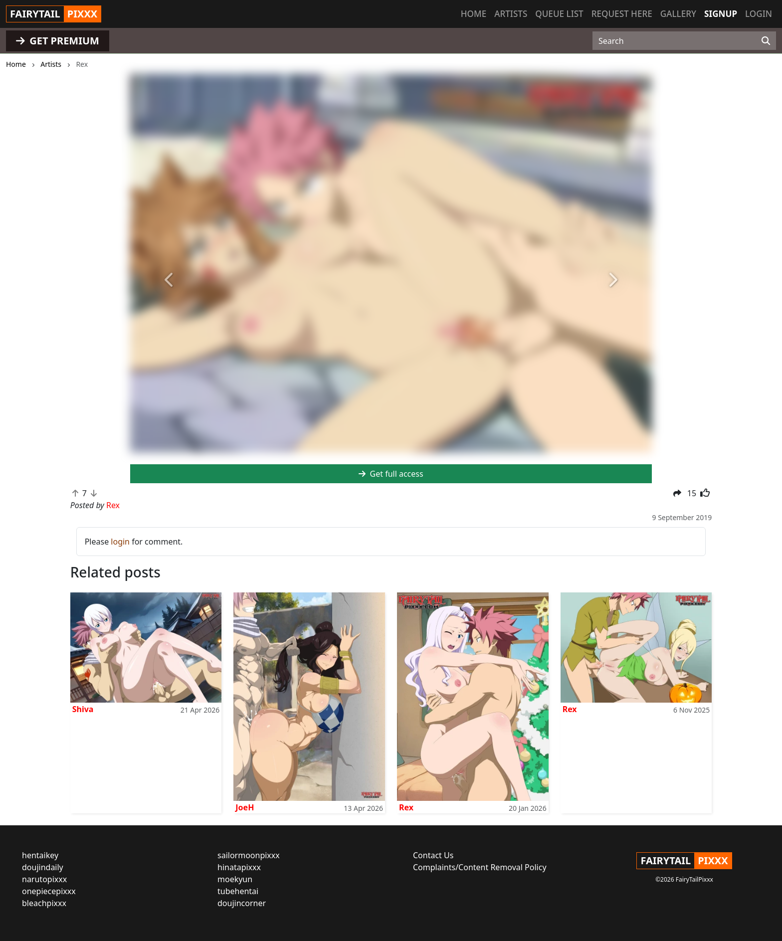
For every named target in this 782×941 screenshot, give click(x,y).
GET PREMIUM (57, 40)
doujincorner (241, 903)
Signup (720, 13)
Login (758, 13)
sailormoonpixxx (248, 855)
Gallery (678, 13)
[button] (169, 280)
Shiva (83, 709)
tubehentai (237, 891)
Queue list (559, 13)
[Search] (766, 40)
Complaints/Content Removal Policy (480, 867)
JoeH (244, 807)
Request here (621, 13)
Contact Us (433, 855)
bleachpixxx (44, 903)
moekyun (234, 879)
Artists (510, 13)
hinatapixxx (239, 867)
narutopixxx (44, 879)
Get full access (391, 473)
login (120, 541)
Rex (406, 807)
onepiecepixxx (49, 891)
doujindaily (42, 867)
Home (473, 13)
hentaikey (40, 855)
